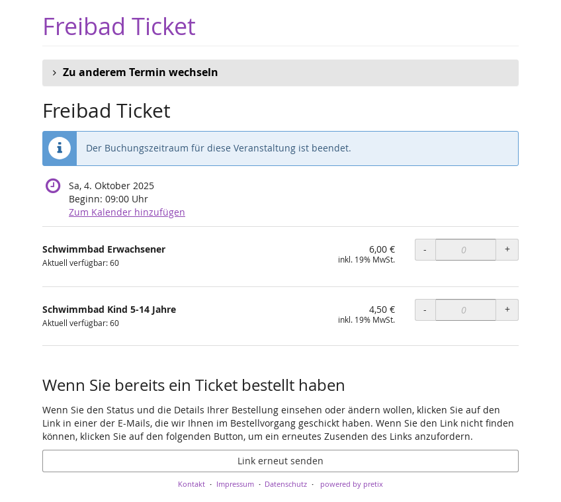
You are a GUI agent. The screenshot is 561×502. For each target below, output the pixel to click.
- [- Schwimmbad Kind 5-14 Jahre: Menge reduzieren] (425, 309)
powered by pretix (351, 484)
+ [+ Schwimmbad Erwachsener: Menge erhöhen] (507, 249)
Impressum (235, 484)
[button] (280, 72)
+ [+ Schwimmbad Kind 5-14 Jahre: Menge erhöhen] (507, 309)
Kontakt (191, 484)
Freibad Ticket (119, 26)
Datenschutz (286, 484)
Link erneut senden (280, 460)
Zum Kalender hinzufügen (127, 212)
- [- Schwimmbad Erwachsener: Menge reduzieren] (425, 249)
